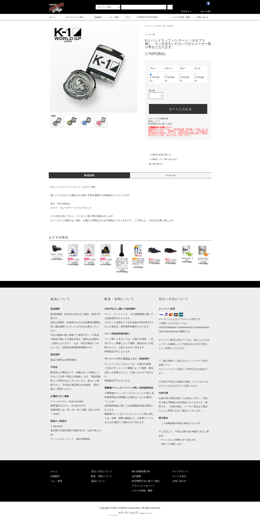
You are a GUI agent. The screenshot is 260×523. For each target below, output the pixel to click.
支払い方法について (101, 471)
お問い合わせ (200, 17)
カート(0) (203, 11)
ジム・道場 (113, 17)
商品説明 (89, 175)
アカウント (184, 11)
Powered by (130, 515)
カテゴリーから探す (73, 17)
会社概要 (136, 476)
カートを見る (179, 476)
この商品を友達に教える (158, 154)
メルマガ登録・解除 (179, 17)
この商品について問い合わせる (161, 159)
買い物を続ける (154, 164)
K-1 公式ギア (168, 26)
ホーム (53, 17)
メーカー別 (156, 26)
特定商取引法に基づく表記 (160, 124)
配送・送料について (101, 476)
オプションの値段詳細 (158, 118)
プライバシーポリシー (143, 485)
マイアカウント (180, 471)
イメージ (170, 175)
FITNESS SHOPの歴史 (147, 17)
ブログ (128, 17)
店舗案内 (96, 17)
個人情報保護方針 (141, 471)
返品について (154, 121)
